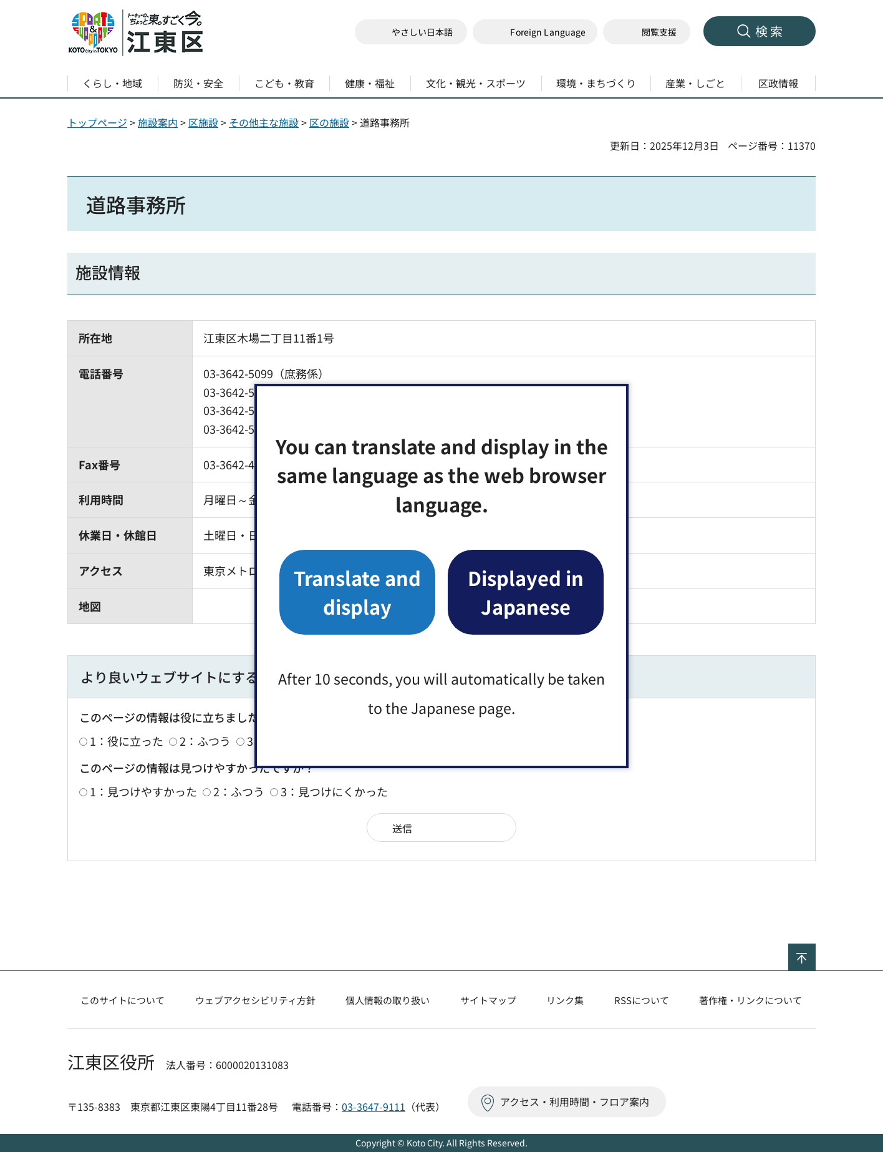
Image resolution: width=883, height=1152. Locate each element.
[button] (535, 32)
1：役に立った (126, 741)
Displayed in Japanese (526, 592)
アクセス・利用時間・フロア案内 (574, 1101)
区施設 (203, 122)
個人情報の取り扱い (387, 1000)
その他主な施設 (264, 122)
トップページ (97, 122)
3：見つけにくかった (334, 791)
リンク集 (565, 1000)
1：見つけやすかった (143, 791)
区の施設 (329, 122)
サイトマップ (488, 1000)
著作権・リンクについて (750, 1000)
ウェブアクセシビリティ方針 (255, 1000)
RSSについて (641, 1000)
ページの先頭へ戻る (815, 951)
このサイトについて (122, 1000)
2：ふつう (205, 741)
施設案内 (158, 122)
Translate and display (357, 592)
